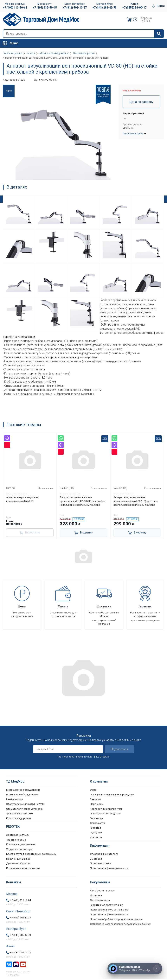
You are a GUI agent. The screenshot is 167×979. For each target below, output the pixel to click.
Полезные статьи (100, 862)
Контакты (96, 836)
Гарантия (95, 827)
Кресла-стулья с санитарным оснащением (31, 853)
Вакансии (95, 798)
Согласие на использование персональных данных (120, 923)
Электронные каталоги (104, 853)
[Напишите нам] (134, 968)
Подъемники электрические (23, 867)
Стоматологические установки (24, 808)
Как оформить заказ (102, 890)
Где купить (96, 831)
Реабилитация (14, 798)
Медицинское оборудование (23, 789)
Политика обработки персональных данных (116, 918)
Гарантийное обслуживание (106, 904)
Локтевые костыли (17, 834)
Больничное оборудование (22, 793)
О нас (93, 789)
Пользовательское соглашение (109, 909)
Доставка (96, 894)
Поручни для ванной (18, 858)
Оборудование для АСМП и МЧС (25, 803)
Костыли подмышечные (20, 843)
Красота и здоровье (18, 817)
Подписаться (119, 748)
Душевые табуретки (18, 862)
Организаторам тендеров (105, 812)
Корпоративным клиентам (106, 808)
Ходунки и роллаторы (19, 848)
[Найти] (159, 33)
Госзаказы (96, 817)
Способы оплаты (100, 899)
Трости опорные (16, 839)
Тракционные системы (19, 812)
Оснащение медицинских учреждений (112, 793)
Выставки (96, 858)
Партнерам (96, 803)
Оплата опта (97, 822)
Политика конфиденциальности (109, 913)
